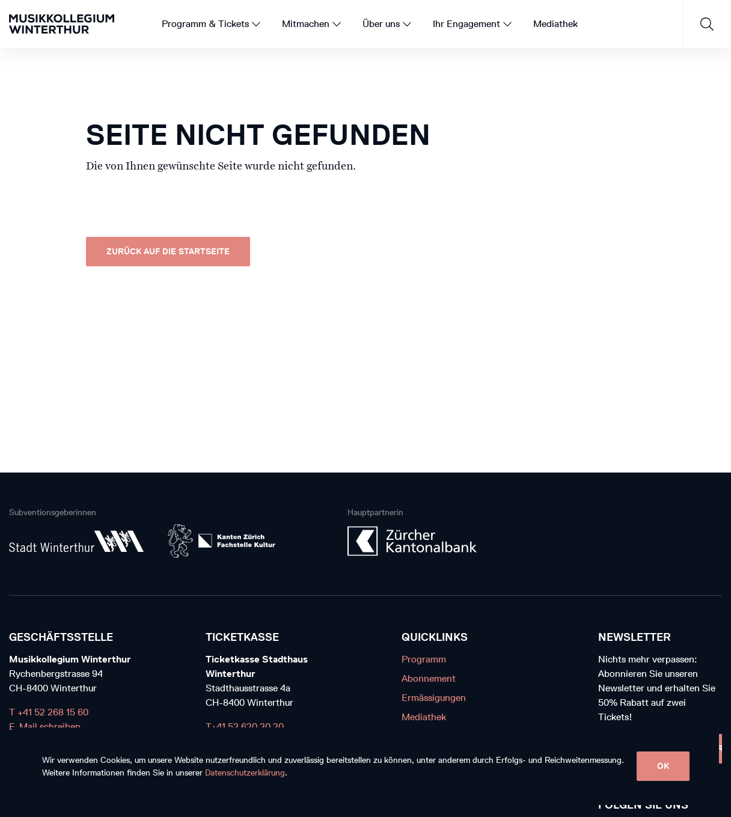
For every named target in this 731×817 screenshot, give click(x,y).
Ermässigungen (434, 697)
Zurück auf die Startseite (168, 251)
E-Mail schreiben (45, 726)
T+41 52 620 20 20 (245, 726)
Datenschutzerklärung (245, 773)
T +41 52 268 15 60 (48, 712)
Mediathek (424, 717)
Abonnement (429, 678)
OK (663, 766)
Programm (424, 659)
